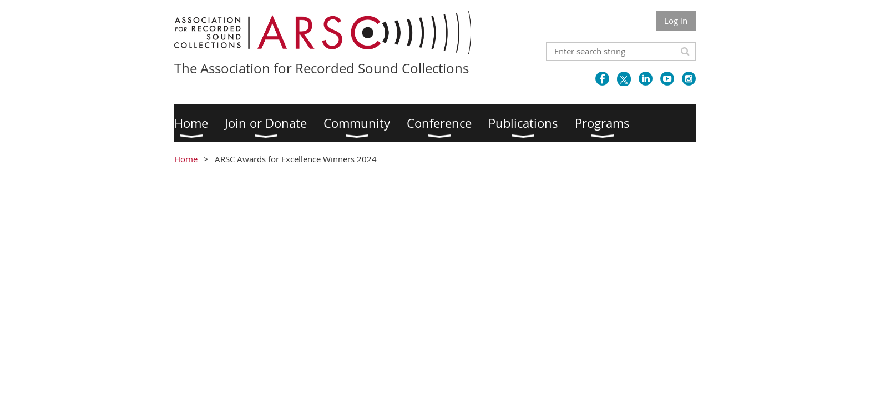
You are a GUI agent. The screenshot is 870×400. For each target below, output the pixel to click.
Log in (675, 20)
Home (186, 158)
